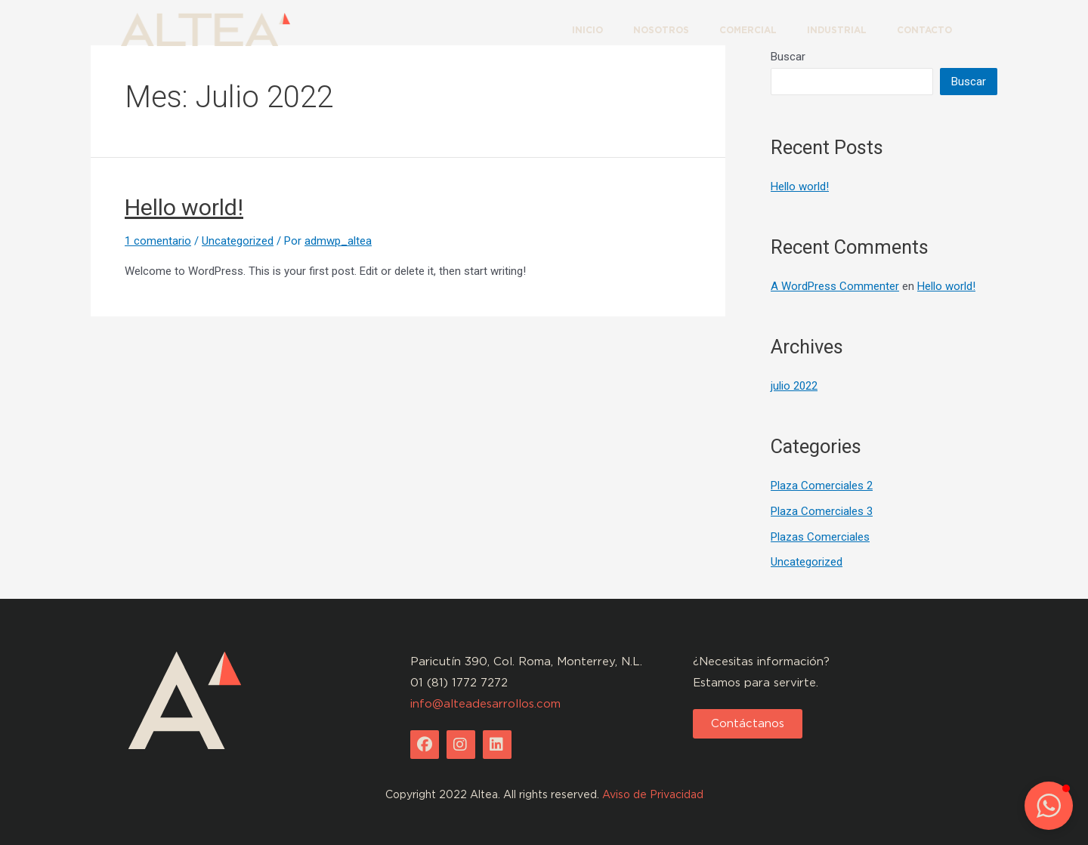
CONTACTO (924, 29)
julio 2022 (794, 386)
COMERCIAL (748, 29)
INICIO (587, 29)
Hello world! (184, 207)
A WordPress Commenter (835, 286)
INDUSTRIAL (837, 29)
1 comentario (158, 241)
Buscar (968, 81)
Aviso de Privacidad (652, 794)
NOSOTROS (661, 29)
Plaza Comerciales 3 (822, 511)
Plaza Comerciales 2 (822, 485)
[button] (747, 724)
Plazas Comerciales (820, 537)
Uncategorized (238, 241)
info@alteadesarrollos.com (485, 704)
